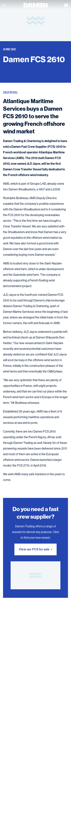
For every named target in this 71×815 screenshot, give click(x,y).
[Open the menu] (66, 4)
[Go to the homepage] (36, 4)
